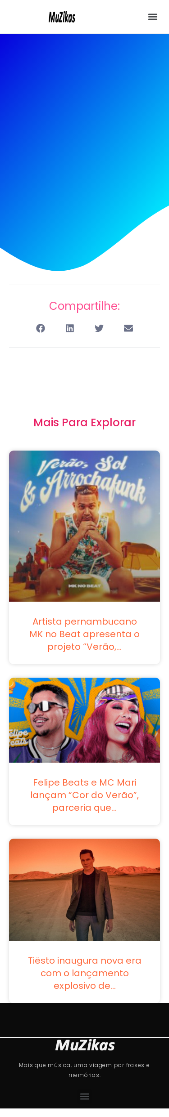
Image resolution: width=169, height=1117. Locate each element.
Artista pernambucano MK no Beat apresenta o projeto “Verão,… (84, 634)
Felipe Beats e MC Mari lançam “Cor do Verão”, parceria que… (84, 795)
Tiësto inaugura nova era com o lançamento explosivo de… (85, 973)
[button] (152, 16)
